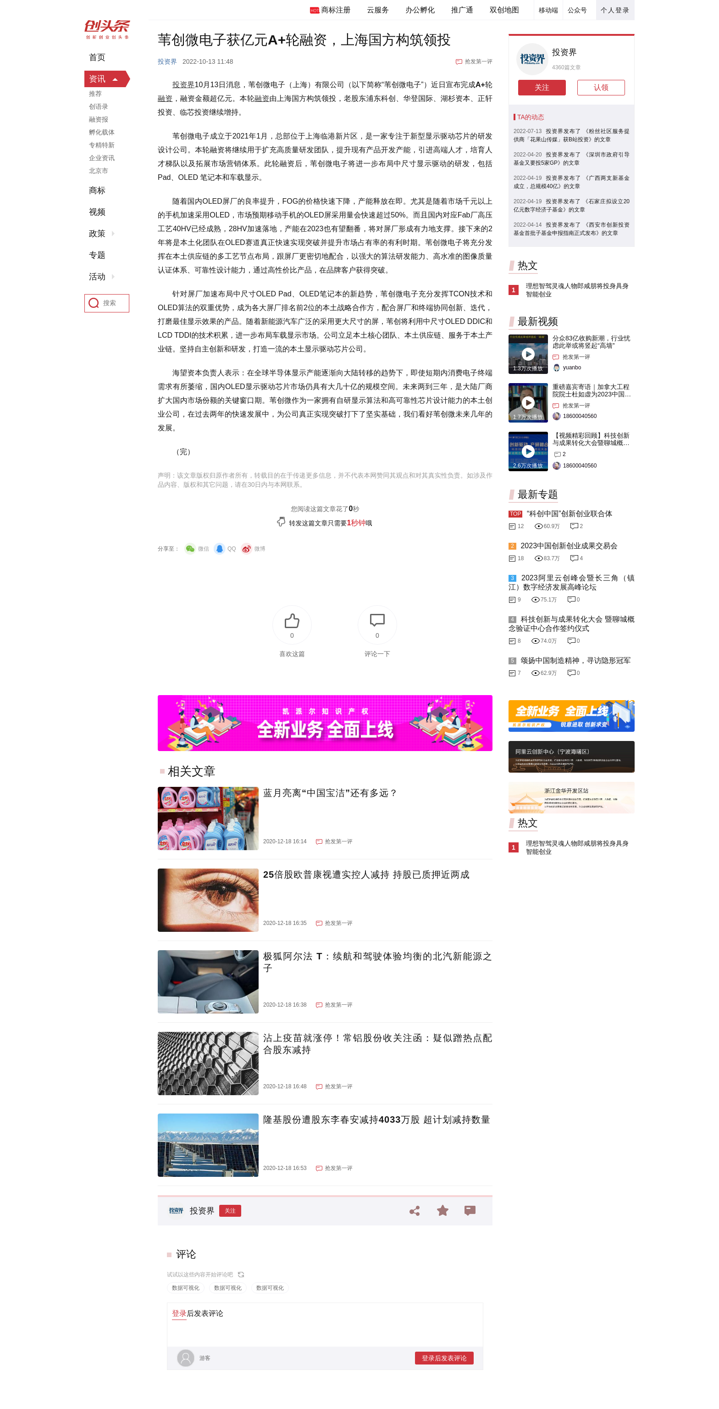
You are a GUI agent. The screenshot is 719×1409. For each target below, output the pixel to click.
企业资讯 (102, 158)
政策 (97, 233)
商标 (97, 190)
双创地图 (504, 10)
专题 (97, 255)
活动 (97, 276)
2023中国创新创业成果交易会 (569, 546)
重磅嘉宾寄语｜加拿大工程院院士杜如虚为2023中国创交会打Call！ (592, 394)
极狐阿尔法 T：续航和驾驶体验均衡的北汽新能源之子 (377, 962)
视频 (97, 212)
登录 (179, 1313)
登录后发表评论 (444, 1358)
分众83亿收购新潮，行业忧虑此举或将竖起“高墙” (592, 341)
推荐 (95, 93)
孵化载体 (102, 132)
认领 (601, 87)
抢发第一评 (478, 61)
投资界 (167, 61)
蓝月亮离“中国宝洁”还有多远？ (330, 793)
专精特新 (102, 145)
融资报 (98, 119)
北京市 (98, 170)
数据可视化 (185, 1288)
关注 (230, 1211)
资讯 (97, 79)
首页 (97, 57)
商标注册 (335, 10)
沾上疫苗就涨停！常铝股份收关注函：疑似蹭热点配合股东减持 (377, 1044)
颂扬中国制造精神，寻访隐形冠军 (575, 660)
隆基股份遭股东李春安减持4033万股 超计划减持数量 (377, 1119)
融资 (165, 98)
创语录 (98, 106)
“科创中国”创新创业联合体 (570, 514)
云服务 (378, 10)
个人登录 (615, 10)
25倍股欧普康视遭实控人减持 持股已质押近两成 (366, 874)
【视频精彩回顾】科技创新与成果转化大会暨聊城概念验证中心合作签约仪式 (591, 443)
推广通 (462, 10)
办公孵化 (420, 10)
